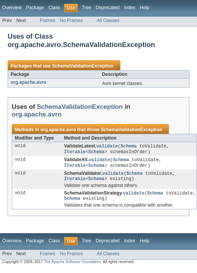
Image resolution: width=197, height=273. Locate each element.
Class (54, 7)
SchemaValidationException (82, 66)
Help (144, 7)
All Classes (108, 20)
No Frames (71, 20)
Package (35, 7)
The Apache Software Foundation (72, 266)
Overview (12, 7)
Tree (86, 7)
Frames (47, 20)
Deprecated (108, 7)
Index (129, 7)
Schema (128, 146)
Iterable (75, 152)
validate (107, 146)
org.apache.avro (28, 82)
